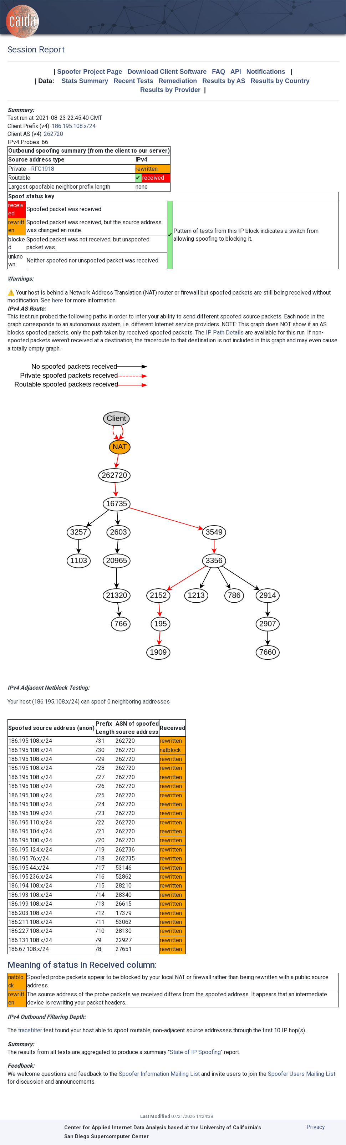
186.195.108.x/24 (74, 126)
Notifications (265, 71)
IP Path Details (225, 332)
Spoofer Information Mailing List (159, 1073)
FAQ (218, 71)
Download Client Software (167, 71)
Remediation (177, 81)
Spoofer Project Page (89, 71)
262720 (53, 134)
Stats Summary (84, 81)
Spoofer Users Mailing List (301, 1073)
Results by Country (280, 81)
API (235, 71)
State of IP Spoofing (195, 1052)
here (57, 300)
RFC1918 (42, 168)
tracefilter (30, 1030)
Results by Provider (170, 89)
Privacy (315, 1127)
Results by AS (223, 81)
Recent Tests (133, 81)
